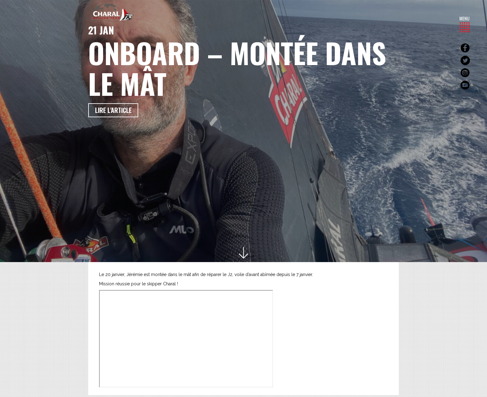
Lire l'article (113, 110)
